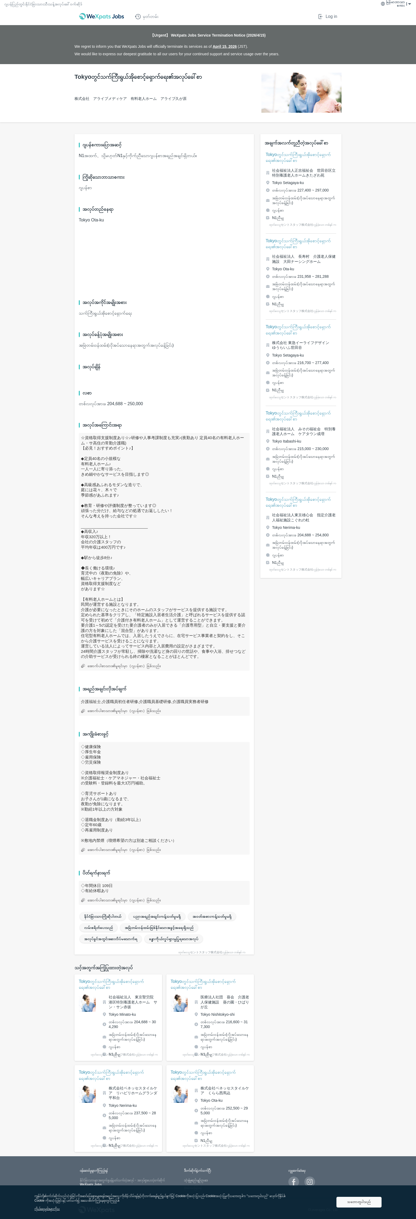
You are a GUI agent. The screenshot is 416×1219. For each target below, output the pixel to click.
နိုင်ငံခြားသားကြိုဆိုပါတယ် (102, 916)
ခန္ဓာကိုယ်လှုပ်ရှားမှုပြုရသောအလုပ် (173, 939)
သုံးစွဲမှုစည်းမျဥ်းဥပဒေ (196, 1180)
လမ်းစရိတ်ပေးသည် (98, 927)
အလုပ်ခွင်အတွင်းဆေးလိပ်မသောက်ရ (110, 939)
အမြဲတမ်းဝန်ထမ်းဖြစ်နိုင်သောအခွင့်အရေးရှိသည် (159, 927)
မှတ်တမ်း (146, 16)
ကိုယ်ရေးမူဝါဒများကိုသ (47, 1209)
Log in (327, 16)
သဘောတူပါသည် (359, 1202)
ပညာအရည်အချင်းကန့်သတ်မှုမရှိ (157, 916)
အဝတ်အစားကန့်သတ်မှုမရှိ (212, 916)
